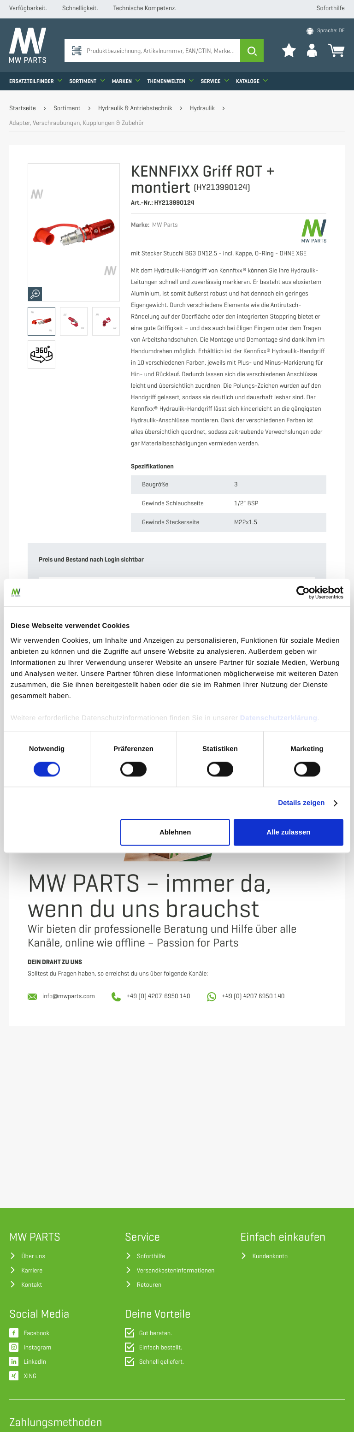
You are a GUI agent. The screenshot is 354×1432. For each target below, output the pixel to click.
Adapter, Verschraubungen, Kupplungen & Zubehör (76, 123)
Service (215, 80)
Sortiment (87, 80)
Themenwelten (171, 80)
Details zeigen (301, 803)
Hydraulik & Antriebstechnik (135, 108)
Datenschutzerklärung (279, 718)
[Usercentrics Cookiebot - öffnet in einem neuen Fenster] (303, 592)
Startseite (22, 108)
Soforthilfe (331, 8)
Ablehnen (175, 832)
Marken (126, 80)
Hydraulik (202, 108)
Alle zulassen (288, 832)
